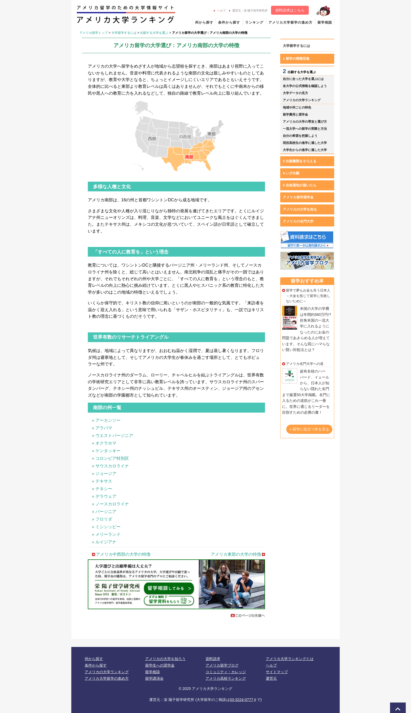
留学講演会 (154, 678)
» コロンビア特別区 (110, 458)
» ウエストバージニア (112, 435)
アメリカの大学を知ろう (165, 659)
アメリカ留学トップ (93, 33)
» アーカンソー (106, 420)
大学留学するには (124, 33)
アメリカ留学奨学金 (298, 197)
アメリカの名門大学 (298, 221)
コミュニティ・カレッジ (226, 672)
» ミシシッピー (106, 527)
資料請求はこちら (290, 10)
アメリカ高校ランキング (226, 678)
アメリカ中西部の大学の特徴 (123, 554)
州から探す (204, 22)
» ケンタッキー (106, 451)
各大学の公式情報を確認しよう (305, 86)
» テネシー (102, 489)
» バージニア (104, 511)
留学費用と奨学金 (295, 114)
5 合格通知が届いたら (299, 185)
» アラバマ (102, 428)
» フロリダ (102, 519)
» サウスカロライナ (110, 466)
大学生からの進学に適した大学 (305, 150)
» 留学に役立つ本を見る (309, 429)
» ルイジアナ (104, 542)
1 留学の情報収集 (296, 59)
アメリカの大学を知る (300, 209)
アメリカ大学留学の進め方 (290, 22)
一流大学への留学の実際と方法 (305, 129)
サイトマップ (277, 672)
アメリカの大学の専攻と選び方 (305, 121)
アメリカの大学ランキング (302, 100)
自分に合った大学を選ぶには (303, 79)
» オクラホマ (104, 443)
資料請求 (213, 659)
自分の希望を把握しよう (300, 136)
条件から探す (229, 22)
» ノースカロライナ (110, 504)
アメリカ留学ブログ (222, 665)
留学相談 (324, 22)
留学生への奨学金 (160, 665)
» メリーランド (106, 534)
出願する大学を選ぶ (154, 33)
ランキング (254, 22)
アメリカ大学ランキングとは (289, 659)
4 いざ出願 (291, 173)
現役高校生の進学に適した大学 (305, 143)
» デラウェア (104, 496)
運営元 (271, 678)
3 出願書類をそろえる (299, 161)
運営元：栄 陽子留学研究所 (248, 10)
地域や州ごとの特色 (297, 107)
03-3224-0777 (241, 700)
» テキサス (102, 481)
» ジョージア (104, 473)
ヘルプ (220, 10)
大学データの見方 (295, 93)
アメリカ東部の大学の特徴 (236, 554)
